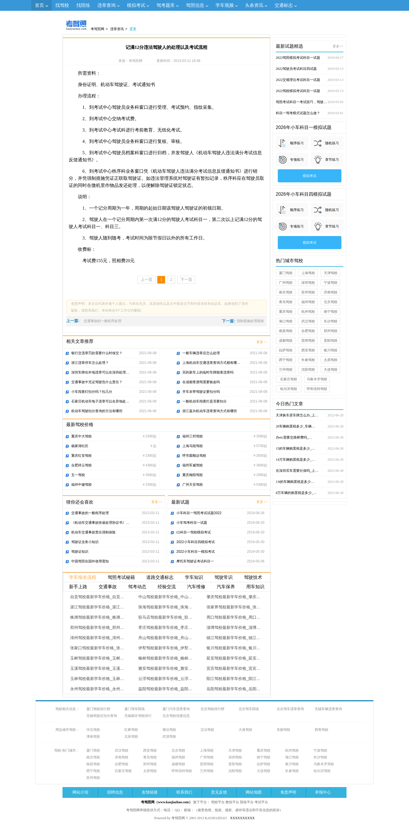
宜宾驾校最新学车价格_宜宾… (233, 668)
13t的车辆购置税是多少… (309, 481)
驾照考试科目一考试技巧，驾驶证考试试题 (309, 102)
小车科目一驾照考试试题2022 (199, 513)
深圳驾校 (308, 283)
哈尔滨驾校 (288, 389)
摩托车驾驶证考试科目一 (195, 561)
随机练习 (332, 143)
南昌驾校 (286, 331)
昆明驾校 (308, 341)
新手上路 (78, 586)
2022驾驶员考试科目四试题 (309, 68)
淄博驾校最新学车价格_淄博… (233, 627)
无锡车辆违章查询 (328, 709)
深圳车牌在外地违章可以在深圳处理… (100, 372)
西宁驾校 (286, 360)
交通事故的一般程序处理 (102, 321)
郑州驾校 (330, 331)
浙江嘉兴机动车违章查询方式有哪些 (209, 411)
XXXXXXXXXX (242, 818)
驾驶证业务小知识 (85, 542)
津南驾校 (93, 736)
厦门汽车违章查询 (176, 709)
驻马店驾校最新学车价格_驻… (165, 617)
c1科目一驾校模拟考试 (193, 532)
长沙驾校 (330, 321)
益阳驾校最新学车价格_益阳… (165, 689)
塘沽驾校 (169, 730)
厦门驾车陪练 (134, 709)
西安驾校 (308, 350)
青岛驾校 (286, 302)
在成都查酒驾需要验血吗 (201, 382)
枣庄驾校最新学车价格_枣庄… (165, 627)
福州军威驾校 (192, 465)
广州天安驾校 (192, 485)
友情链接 (150, 792)
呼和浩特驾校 (317, 389)
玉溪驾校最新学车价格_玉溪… (97, 668)
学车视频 (225, 5)
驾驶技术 (253, 577)
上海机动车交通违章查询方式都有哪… (211, 363)
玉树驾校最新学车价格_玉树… (97, 658)
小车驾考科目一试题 (191, 523)
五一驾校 (78, 475)
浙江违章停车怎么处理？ (90, 363)
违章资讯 (117, 29)
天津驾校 (330, 273)
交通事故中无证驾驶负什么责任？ (96, 382)
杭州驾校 (308, 312)
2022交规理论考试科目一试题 (309, 79)
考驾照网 (97, 29)
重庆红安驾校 (81, 456)
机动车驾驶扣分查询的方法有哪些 (96, 411)
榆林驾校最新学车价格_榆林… (165, 658)
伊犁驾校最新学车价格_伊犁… (165, 648)
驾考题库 (165, 5)
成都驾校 (286, 341)
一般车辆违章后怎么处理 (201, 353)
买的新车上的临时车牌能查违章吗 (207, 372)
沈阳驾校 (308, 370)
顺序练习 (297, 143)
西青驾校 (321, 730)
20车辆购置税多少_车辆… (309, 426)
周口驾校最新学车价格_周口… (233, 617)
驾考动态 (137, 586)
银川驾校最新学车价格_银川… (233, 648)
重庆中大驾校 (81, 436)
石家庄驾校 (288, 379)
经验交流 (167, 586)
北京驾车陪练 (249, 709)
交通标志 (284, 5)
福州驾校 (308, 302)
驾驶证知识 (79, 552)
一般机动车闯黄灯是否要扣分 (204, 401)
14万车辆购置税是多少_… (309, 459)
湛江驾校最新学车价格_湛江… (97, 607)
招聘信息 (115, 792)
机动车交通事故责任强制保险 (93, 532)
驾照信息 (195, 5)
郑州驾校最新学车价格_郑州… (97, 627)
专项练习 (297, 160)
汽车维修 (196, 586)
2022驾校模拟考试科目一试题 (309, 90)
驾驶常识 (223, 577)
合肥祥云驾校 (81, 465)
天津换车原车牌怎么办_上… (309, 415)
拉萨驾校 (286, 350)
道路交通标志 (160, 577)
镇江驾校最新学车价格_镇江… (233, 637)
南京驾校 (286, 292)
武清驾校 (169, 736)
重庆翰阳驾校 (192, 475)
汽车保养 (226, 586)
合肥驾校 (308, 331)
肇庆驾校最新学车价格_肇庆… (233, 596)
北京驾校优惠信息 (176, 716)
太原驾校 (330, 360)
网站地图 (254, 792)
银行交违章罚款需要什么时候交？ (96, 353)
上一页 (147, 280)
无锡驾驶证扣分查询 (101, 716)
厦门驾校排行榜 (98, 709)
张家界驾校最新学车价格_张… (233, 607)
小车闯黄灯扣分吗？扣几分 (91, 392)
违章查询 (106, 5)
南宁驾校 (330, 312)
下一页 (186, 280)
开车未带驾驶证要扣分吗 (201, 392)
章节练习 (332, 160)
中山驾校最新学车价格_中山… (165, 596)
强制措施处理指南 (250, 321)
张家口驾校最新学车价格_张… (97, 648)
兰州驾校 (286, 370)
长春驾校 (308, 360)
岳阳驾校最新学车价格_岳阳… (233, 689)
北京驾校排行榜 (212, 709)
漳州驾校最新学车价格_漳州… (97, 637)
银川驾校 (330, 350)
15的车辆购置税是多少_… (309, 448)
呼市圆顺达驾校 (194, 456)
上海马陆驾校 (192, 446)
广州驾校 (286, 283)
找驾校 (62, 5)
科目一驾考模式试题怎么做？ (309, 113)
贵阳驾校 (330, 341)
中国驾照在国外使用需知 (90, 561)
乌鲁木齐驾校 (317, 379)
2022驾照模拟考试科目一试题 (309, 57)
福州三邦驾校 (192, 436)
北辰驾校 (131, 736)
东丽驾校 (283, 730)
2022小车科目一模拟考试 (195, 552)
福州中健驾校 (81, 485)
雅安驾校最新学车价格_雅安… (165, 668)
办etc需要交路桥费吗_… (309, 437)
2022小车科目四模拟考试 (195, 542)
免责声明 (288, 792)
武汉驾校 (308, 321)
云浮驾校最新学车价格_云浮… (165, 678)
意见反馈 (219, 792)
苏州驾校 (308, 292)
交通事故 (108, 586)
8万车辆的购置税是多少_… (309, 492)
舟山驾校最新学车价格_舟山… (165, 637)
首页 (39, 5)
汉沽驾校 (207, 730)
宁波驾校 (330, 283)
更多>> (261, 342)
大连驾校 (330, 370)
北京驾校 (330, 302)
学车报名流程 (82, 577)
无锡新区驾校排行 (138, 716)
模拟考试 (136, 5)
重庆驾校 (286, 312)
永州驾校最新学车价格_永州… (97, 689)
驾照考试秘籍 (121, 577)
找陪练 (83, 5)
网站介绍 (80, 792)
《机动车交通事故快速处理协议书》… (100, 523)
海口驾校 (286, 321)
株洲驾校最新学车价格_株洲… (97, 617)
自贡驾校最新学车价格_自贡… (97, 596)
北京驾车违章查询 (290, 709)
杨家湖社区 (79, 446)
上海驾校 (308, 273)
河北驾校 (93, 730)
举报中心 (323, 792)
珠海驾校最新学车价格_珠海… (165, 607)
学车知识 (194, 577)
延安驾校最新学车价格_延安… (233, 658)
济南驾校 (330, 292)
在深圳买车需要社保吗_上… (309, 470)
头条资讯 (254, 5)
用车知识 (255, 586)
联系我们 (184, 792)
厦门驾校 (286, 273)
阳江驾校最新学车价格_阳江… (233, 678)
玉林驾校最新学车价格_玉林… (97, 678)
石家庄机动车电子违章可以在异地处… (100, 401)
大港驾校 (245, 730)
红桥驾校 (131, 730)
